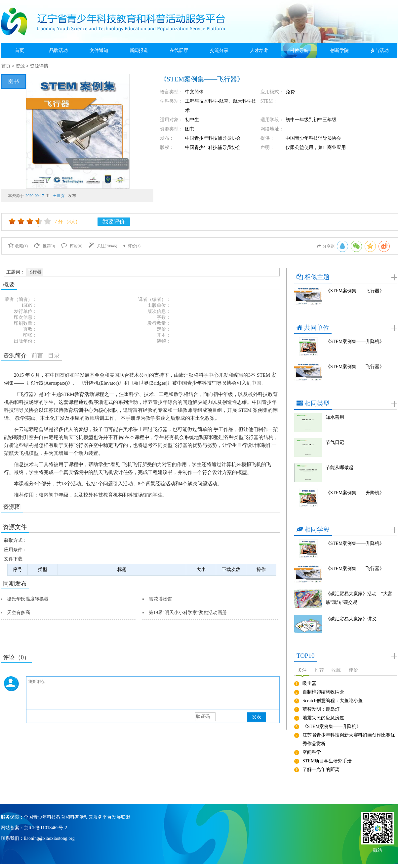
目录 (54, 355)
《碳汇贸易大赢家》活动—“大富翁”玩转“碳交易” (359, 598)
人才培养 (259, 50)
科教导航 (299, 50)
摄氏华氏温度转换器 (28, 599)
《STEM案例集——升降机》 (355, 341)
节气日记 (335, 442)
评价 (353, 670)
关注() (103, 246)
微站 (377, 849)
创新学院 (339, 50)
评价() (131, 246)
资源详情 (39, 66)
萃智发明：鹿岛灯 (320, 709)
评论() (71, 246)
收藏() (18, 246)
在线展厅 (179, 50)
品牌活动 (58, 50)
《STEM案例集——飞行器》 (355, 290)
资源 (20, 66)
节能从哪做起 (339, 467)
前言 (37, 355)
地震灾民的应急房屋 (323, 717)
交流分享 (219, 50)
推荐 (319, 670)
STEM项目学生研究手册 (327, 760)
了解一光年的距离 (320, 769)
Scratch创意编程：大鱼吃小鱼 (332, 700)
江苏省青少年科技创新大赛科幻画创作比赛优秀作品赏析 (348, 739)
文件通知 (99, 50)
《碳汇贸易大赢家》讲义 (351, 618)
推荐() (44, 246)
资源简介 (15, 355)
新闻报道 (139, 50)
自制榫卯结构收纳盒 (323, 692)
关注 (302, 670)
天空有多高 (18, 612)
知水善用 (335, 417)
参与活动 (379, 50)
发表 (256, 716)
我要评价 (113, 221)
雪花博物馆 (160, 599)
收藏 (336, 670)
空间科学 (311, 752)
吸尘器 (309, 683)
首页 (19, 50)
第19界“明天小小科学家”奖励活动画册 (188, 612)
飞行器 (35, 271)
